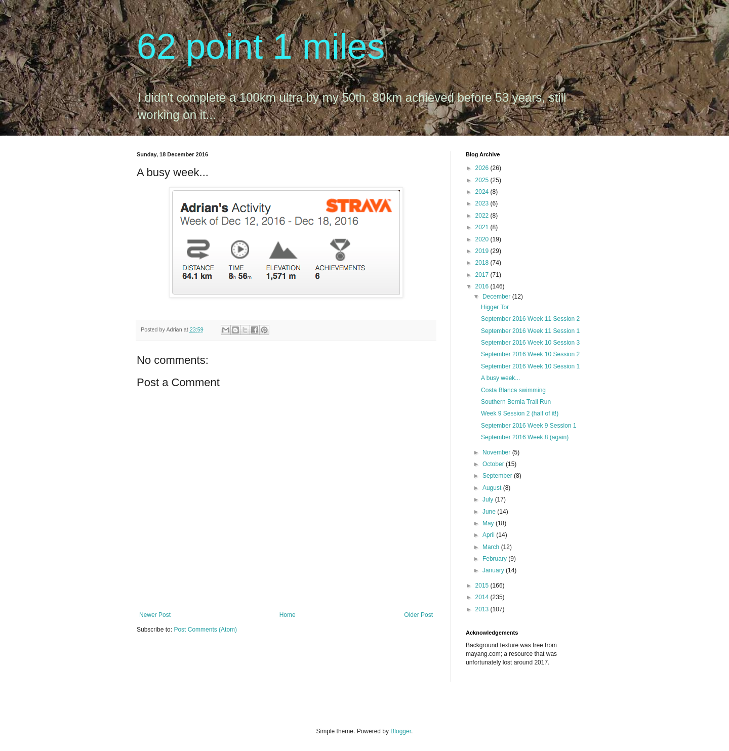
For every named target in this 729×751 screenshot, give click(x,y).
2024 (483, 191)
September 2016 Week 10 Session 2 (530, 354)
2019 (483, 251)
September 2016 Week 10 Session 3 (530, 342)
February (495, 558)
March (491, 547)
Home (287, 614)
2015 (483, 585)
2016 (483, 286)
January (494, 570)
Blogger (400, 731)
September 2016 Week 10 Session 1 (530, 366)
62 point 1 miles (261, 46)
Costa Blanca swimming (513, 390)
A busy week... (500, 378)
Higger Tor (495, 307)
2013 (483, 609)
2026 (483, 168)
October (494, 464)
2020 (483, 239)
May (489, 523)
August (492, 487)
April (489, 534)
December (497, 296)
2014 (483, 597)
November (497, 452)
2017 (483, 274)
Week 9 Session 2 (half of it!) (519, 413)
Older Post (418, 614)
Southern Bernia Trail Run (516, 401)
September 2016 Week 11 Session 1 (530, 331)
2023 (483, 203)
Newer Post (155, 614)
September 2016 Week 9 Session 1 (529, 425)
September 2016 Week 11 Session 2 (530, 318)
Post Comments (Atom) (205, 629)
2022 (483, 215)
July (488, 499)
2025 (483, 180)
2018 (483, 262)
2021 (483, 227)
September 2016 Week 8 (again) (525, 437)
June (489, 511)
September (498, 475)
